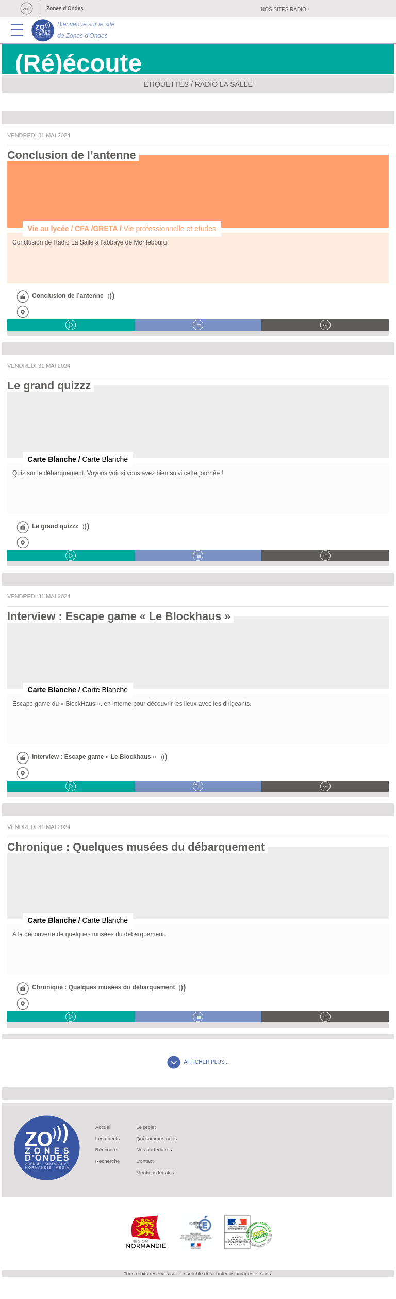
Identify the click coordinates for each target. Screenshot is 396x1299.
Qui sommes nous (156, 1138)
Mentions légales (155, 1172)
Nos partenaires (154, 1149)
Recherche (107, 1161)
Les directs (107, 1138)
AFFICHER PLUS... (197, 1062)
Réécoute (106, 1149)
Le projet (146, 1127)
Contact (145, 1161)
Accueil (103, 1127)
